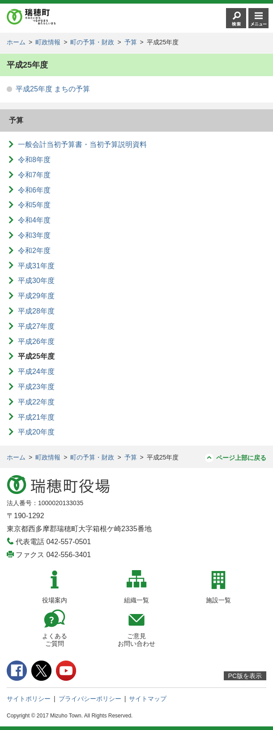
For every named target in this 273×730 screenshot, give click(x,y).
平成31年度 (36, 266)
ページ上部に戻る (241, 457)
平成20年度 (36, 432)
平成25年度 (36, 356)
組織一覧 (136, 600)
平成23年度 (36, 387)
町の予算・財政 (92, 42)
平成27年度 (36, 326)
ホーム (16, 42)
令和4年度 (34, 220)
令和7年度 (34, 175)
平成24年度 (36, 371)
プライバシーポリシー (90, 698)
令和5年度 (34, 205)
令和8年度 (34, 159)
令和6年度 (34, 190)
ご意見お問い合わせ (136, 639)
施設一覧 (218, 600)
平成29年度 (36, 296)
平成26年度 (36, 341)
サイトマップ (147, 698)
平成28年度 (36, 311)
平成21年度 (36, 417)
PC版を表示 (245, 675)
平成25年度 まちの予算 (53, 89)
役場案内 (54, 600)
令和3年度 (34, 235)
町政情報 (47, 42)
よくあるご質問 (54, 639)
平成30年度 (36, 280)
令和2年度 (34, 250)
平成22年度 (36, 402)
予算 (130, 42)
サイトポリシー (29, 698)
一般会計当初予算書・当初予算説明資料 (82, 144)
